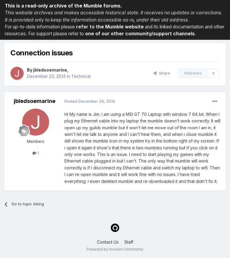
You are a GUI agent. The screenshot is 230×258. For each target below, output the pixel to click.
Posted (89, 101)
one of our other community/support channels (140, 34)
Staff (128, 242)
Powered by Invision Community (115, 249)
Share (161, 73)
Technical (80, 76)
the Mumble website (120, 27)
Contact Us (108, 242)
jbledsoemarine (50, 69)
